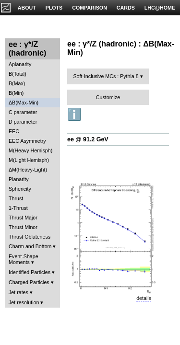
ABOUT (27, 8)
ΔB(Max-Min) (23, 102)
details (143, 298)
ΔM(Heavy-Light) (28, 169)
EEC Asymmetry (27, 141)
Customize (108, 97)
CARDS (126, 8)
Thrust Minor (23, 227)
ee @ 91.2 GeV (87, 139)
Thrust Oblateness (29, 237)
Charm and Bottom (30, 246)
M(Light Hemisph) (29, 160)
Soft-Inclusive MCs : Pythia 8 (105, 76)
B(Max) (17, 83)
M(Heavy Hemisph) (30, 150)
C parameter (23, 112)
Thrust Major (23, 217)
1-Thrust (18, 208)
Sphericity (20, 189)
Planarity (18, 179)
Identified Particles (29, 272)
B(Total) (17, 74)
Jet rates (18, 292)
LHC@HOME (159, 8)
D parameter (23, 122)
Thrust (16, 198)
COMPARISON (89, 8)
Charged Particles (29, 282)
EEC (14, 131)
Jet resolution (24, 302)
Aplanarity (20, 64)
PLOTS (54, 8)
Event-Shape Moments (23, 259)
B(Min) (16, 93)
